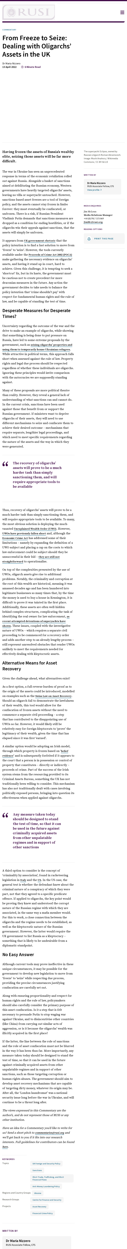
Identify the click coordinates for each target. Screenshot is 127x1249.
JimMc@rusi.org (93, 224)
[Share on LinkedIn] (46, 1238)
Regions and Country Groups (17, 1160)
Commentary (10, 30)
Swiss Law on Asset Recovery (50, 677)
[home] (28, 12)
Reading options (94, 231)
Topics (5, 1130)
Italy (70, 852)
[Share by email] (52, 1238)
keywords (9, 1126)
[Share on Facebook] (33, 1238)
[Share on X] (39, 1238)
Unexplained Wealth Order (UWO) (23, 515)
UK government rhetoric (38, 241)
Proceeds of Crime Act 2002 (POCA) (29, 255)
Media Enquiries (94, 207)
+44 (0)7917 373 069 (95, 220)
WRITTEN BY (91, 175)
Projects (6, 1173)
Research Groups (11, 1166)
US (14, 856)
